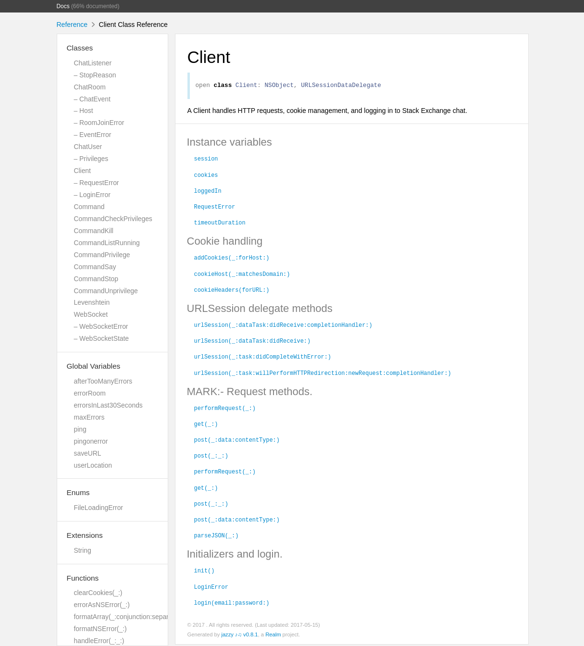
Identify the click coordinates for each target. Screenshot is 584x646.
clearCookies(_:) (98, 592)
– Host (83, 110)
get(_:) (206, 425)
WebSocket (91, 314)
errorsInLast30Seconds (108, 405)
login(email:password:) (232, 604)
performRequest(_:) (225, 409)
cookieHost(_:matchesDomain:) (242, 275)
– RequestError (96, 182)
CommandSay (95, 267)
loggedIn (208, 192)
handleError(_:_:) (99, 641)
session (206, 159)
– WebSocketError (101, 326)
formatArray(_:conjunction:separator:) (129, 617)
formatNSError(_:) (100, 629)
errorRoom (90, 393)
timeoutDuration (220, 223)
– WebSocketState (101, 338)
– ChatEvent (92, 99)
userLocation (93, 465)
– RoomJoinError (99, 122)
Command (89, 207)
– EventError (93, 134)
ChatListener (93, 63)
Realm (273, 636)
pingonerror (91, 441)
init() (204, 571)
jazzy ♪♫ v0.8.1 (239, 636)
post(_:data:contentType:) (237, 441)
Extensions (85, 535)
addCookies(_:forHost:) (232, 258)
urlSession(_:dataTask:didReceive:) (252, 342)
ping (80, 429)
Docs (63, 6)
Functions (83, 578)
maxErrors (89, 417)
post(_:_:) (211, 456)
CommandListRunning (107, 243)
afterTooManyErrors (103, 381)
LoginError (211, 588)
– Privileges (91, 158)
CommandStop (96, 279)
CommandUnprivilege (106, 291)
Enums (78, 492)
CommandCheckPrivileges (113, 219)
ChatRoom (90, 87)
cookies (206, 176)
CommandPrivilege (102, 255)
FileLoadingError (98, 507)
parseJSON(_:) (216, 536)
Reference (72, 24)
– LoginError (92, 195)
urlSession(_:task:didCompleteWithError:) (262, 357)
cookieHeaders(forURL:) (232, 291)
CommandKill (93, 231)
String (82, 550)
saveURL (87, 453)
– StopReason (95, 75)
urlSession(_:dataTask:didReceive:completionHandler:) (283, 326)
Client (82, 170)
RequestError (215, 207)
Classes (80, 48)
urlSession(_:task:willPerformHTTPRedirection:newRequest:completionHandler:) (322, 374)
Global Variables (94, 366)
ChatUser (88, 146)
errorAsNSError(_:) (102, 605)
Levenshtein (92, 302)
